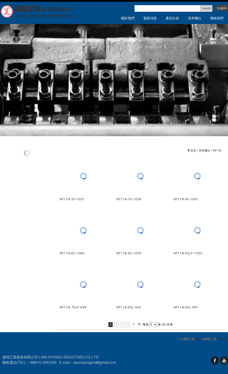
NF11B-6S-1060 (71, 253)
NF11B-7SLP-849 (72, 307)
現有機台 (204, 150)
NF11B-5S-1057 (71, 199)
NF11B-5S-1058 (128, 199)
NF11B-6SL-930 (128, 307)
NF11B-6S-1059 (128, 253)
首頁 (193, 150)
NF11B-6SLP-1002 (187, 253)
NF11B (217, 150)
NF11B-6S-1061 (185, 199)
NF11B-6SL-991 (185, 307)
